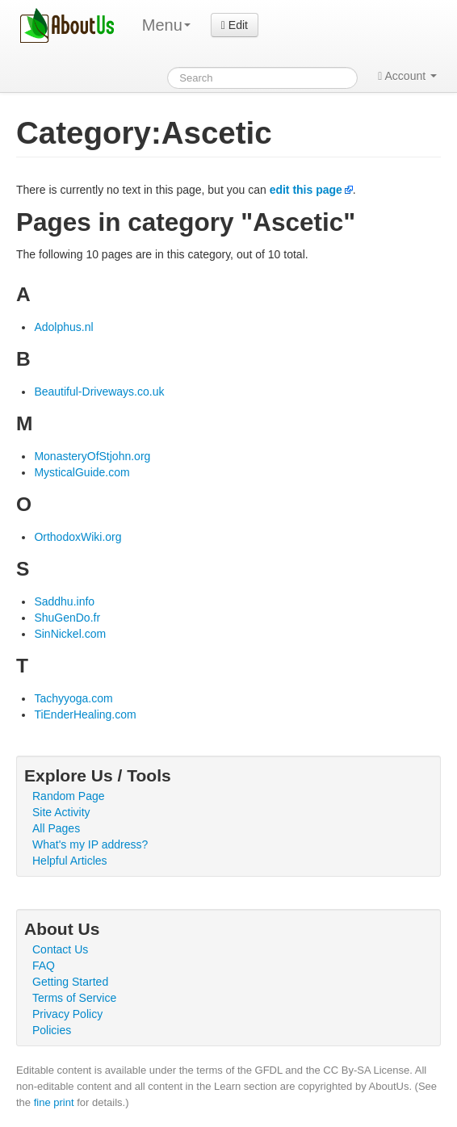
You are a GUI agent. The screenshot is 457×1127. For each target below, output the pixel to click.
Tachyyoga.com (73, 698)
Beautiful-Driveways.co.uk (99, 391)
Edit (234, 25)
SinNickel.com (70, 633)
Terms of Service (74, 997)
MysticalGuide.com (81, 472)
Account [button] (407, 75)
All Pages (56, 828)
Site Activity (61, 812)
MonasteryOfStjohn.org (92, 456)
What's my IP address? (90, 844)
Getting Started (70, 981)
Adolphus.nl (63, 327)
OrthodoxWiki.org (77, 536)
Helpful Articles (69, 860)
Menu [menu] (166, 25)
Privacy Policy (67, 1014)
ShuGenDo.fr (67, 617)
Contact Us (60, 949)
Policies (51, 1030)
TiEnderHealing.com (85, 714)
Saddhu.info (64, 601)
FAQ (43, 965)
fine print (54, 1102)
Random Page (68, 796)
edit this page (306, 189)
